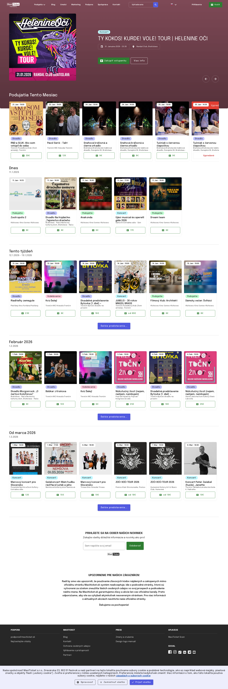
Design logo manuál (126, 641)
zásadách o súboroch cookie (133, 676)
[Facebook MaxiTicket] (170, 653)
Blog (65, 637)
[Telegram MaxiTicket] (190, 653)
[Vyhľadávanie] (143, 4)
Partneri (67, 655)
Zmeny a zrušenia (125, 637)
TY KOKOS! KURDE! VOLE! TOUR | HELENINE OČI (153, 38)
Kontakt (67, 641)
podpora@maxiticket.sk (23, 637)
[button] (174, 4)
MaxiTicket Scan (176, 637)
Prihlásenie (197, 5)
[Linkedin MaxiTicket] (185, 653)
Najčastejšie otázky (21, 641)
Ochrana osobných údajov (76, 646)
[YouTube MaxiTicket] (195, 653)
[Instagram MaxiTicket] (175, 653)
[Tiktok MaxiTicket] (180, 653)
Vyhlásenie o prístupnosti (76, 650)
